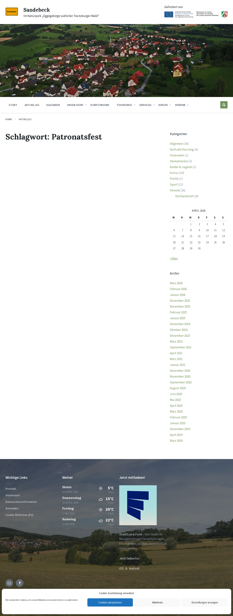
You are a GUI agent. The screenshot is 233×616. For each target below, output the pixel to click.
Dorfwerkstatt (184, 196)
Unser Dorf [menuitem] (75, 105)
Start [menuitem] (13, 105)
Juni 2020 (176, 394)
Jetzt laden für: (129, 558)
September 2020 (180, 382)
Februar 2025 (178, 312)
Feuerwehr (177, 155)
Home (8, 119)
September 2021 (180, 347)
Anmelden (11, 508)
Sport (173, 184)
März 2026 (176, 283)
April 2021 (176, 353)
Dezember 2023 (180, 336)
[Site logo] (11, 15)
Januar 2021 (177, 365)
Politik (174, 179)
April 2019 (176, 435)
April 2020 (176, 406)
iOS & (124, 568)
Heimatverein (179, 161)
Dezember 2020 (180, 371)
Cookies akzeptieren (110, 602)
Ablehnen (157, 602)
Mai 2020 (175, 400)
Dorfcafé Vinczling (182, 149)
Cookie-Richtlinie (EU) (19, 515)
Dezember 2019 (180, 429)
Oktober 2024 (178, 330)
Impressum (12, 495)
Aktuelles (25, 119)
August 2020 (178, 388)
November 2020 (180, 376)
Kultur (174, 173)
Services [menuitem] (145, 105)
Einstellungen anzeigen (204, 602)
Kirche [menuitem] (163, 105)
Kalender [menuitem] (53, 105)
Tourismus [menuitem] (124, 105)
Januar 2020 (177, 423)
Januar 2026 (177, 295)
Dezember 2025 (180, 301)
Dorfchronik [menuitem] (99, 105)
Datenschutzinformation (21, 502)
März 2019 (176, 441)
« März (174, 258)
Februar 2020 (178, 417)
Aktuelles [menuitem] (32, 105)
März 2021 (176, 359)
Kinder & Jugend (181, 167)
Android (134, 568)
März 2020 (176, 411)
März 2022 (176, 341)
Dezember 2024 (180, 324)
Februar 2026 (178, 289)
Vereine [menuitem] (180, 105)
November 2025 (180, 306)
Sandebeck (37, 9)
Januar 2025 (177, 318)
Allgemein (176, 144)
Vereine (175, 190)
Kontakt (10, 488)
